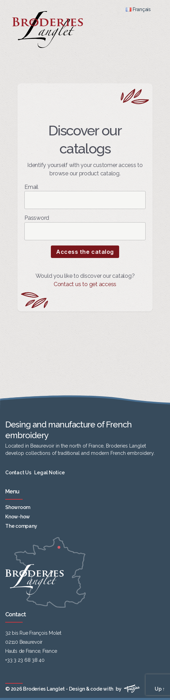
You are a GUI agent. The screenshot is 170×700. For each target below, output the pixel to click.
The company (21, 526)
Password (85, 227)
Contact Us (18, 472)
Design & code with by (104, 689)
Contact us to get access (85, 284)
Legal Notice (49, 472)
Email (85, 196)
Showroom (17, 507)
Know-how (17, 516)
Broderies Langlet (44, 689)
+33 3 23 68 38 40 (25, 660)
